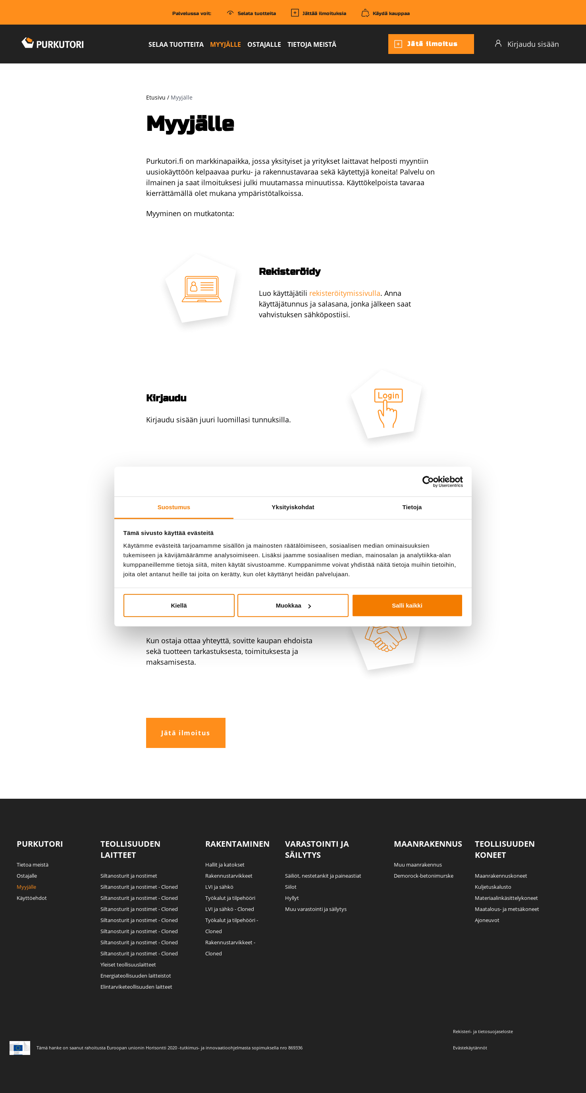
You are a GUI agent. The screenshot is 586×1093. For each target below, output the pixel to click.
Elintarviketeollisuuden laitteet (136, 986)
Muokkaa (293, 605)
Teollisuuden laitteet (130, 849)
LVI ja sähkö (219, 886)
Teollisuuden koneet (505, 849)
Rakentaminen (237, 843)
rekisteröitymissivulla (344, 293)
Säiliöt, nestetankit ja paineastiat (323, 875)
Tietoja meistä (311, 44)
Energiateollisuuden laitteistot (135, 975)
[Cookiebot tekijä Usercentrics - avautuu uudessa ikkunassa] (428, 481)
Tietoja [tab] (412, 507)
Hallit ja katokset (225, 864)
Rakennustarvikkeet (229, 875)
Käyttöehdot (32, 897)
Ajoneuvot (487, 920)
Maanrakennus (428, 843)
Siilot (291, 886)
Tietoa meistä (32, 864)
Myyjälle (225, 44)
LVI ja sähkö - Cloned (229, 909)
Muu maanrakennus (418, 864)
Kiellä (179, 605)
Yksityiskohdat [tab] (293, 507)
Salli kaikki (407, 605)
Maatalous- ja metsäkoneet (507, 909)
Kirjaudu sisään (526, 44)
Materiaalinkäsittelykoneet (506, 897)
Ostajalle (264, 44)
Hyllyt (292, 897)
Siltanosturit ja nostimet (128, 875)
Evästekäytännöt (470, 1048)
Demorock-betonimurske (423, 875)
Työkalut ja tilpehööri (230, 897)
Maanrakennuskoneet (501, 875)
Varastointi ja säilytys (317, 849)
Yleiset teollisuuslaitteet (128, 964)
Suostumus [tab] (174, 507)
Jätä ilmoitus (425, 44)
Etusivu (156, 97)
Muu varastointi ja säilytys (316, 909)
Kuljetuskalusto (493, 886)
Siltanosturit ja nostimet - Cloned (139, 886)
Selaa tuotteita (176, 44)
